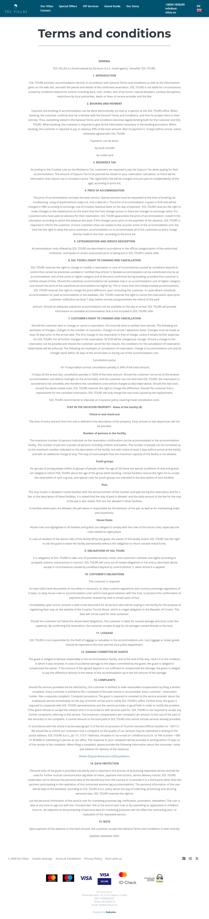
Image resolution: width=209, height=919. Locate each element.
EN (199, 8)
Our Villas (46, 6)
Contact (45, 10)
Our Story (132, 6)
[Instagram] (191, 858)
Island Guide (112, 6)
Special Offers (68, 6)
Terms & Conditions (68, 858)
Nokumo (111, 912)
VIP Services (90, 6)
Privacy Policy (93, 858)
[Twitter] (198, 858)
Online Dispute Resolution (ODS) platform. (104, 756)
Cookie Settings (42, 858)
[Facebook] (185, 858)
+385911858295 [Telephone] (175, 4)
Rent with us (113, 858)
